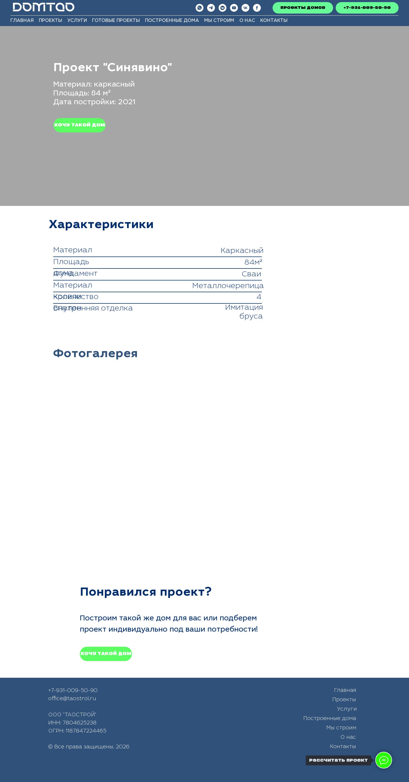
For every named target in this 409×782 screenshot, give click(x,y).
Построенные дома (172, 21)
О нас (247, 21)
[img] (198, 766)
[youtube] (234, 8)
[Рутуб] (257, 8)
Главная (22, 21)
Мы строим (219, 21)
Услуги (77, 21)
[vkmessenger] (222, 8)
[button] (79, 125)
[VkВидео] (245, 8)
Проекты (50, 21)
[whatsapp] (199, 8)
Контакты (273, 21)
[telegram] (211, 8)
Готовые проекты (116, 21)
